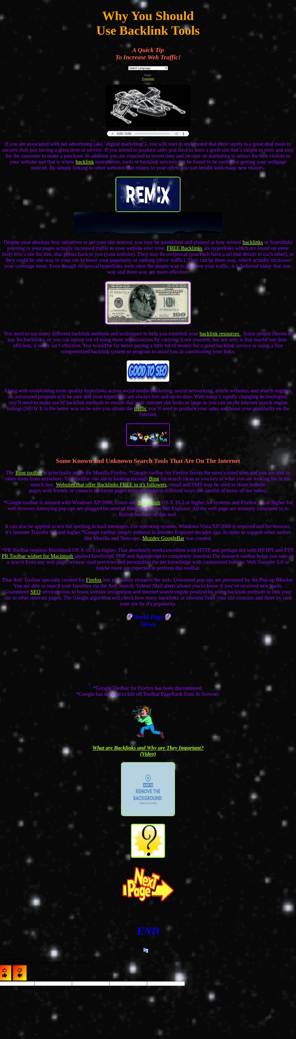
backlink (85, 162)
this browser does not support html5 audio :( (148, 133)
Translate (148, 77)
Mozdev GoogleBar (163, 538)
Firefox (94, 580)
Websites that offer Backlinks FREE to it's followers (111, 484)
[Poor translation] (19, 972)
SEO (35, 592)
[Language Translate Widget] (148, 68)
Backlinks (191, 248)
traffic (140, 408)
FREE (174, 248)
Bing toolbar (28, 472)
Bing (154, 478)
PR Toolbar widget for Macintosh (38, 556)
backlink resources (220, 333)
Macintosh (149, 502)
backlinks (253, 242)
